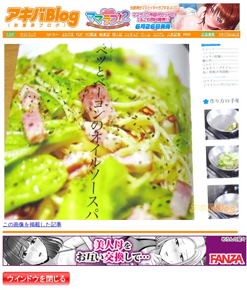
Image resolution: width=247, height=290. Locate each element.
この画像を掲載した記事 (32, 224)
